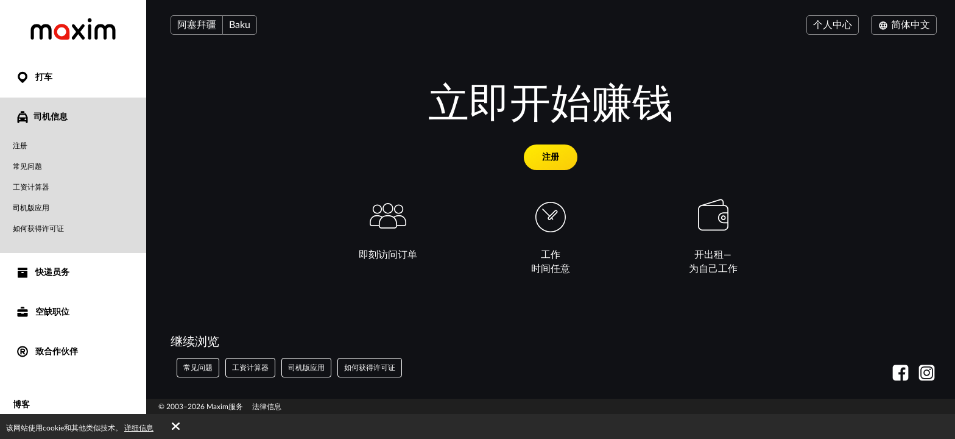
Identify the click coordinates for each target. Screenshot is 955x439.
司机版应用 (31, 208)
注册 (20, 145)
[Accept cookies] (176, 427)
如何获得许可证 (38, 228)
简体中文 (904, 25)
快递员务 (42, 273)
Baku (239, 25)
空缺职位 (42, 312)
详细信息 (138, 428)
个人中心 (832, 25)
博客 (21, 405)
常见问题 (27, 166)
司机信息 (41, 117)
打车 (33, 77)
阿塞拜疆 (196, 25)
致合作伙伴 (46, 352)
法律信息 (266, 406)
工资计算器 (31, 187)
